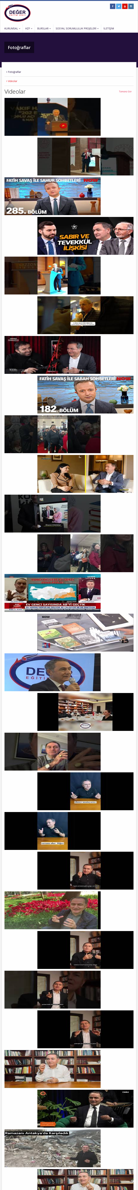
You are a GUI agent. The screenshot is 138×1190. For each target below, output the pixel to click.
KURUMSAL (12, 28)
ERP (65, 1184)
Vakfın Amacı (10, 1152)
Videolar (11, 81)
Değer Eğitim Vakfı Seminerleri (63, 1152)
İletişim (8, 1167)
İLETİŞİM (109, 28)
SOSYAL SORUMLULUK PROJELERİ (77, 28)
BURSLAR (44, 28)
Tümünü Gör (125, 91)
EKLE (129, 1174)
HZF (28, 28)
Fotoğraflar (13, 72)
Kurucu (7, 1147)
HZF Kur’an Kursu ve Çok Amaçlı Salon (67, 1147)
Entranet (57, 1184)
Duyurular (9, 1157)
